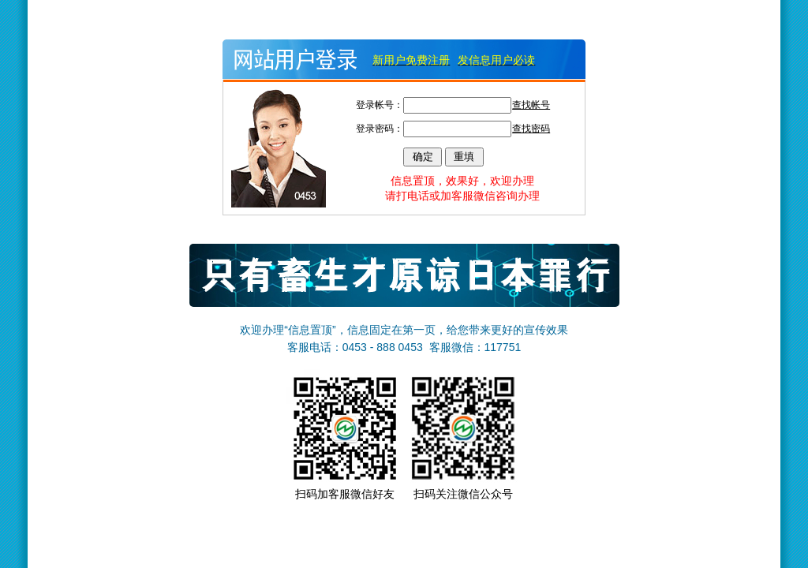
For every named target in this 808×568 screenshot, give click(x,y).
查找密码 (531, 128)
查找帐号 (531, 104)
